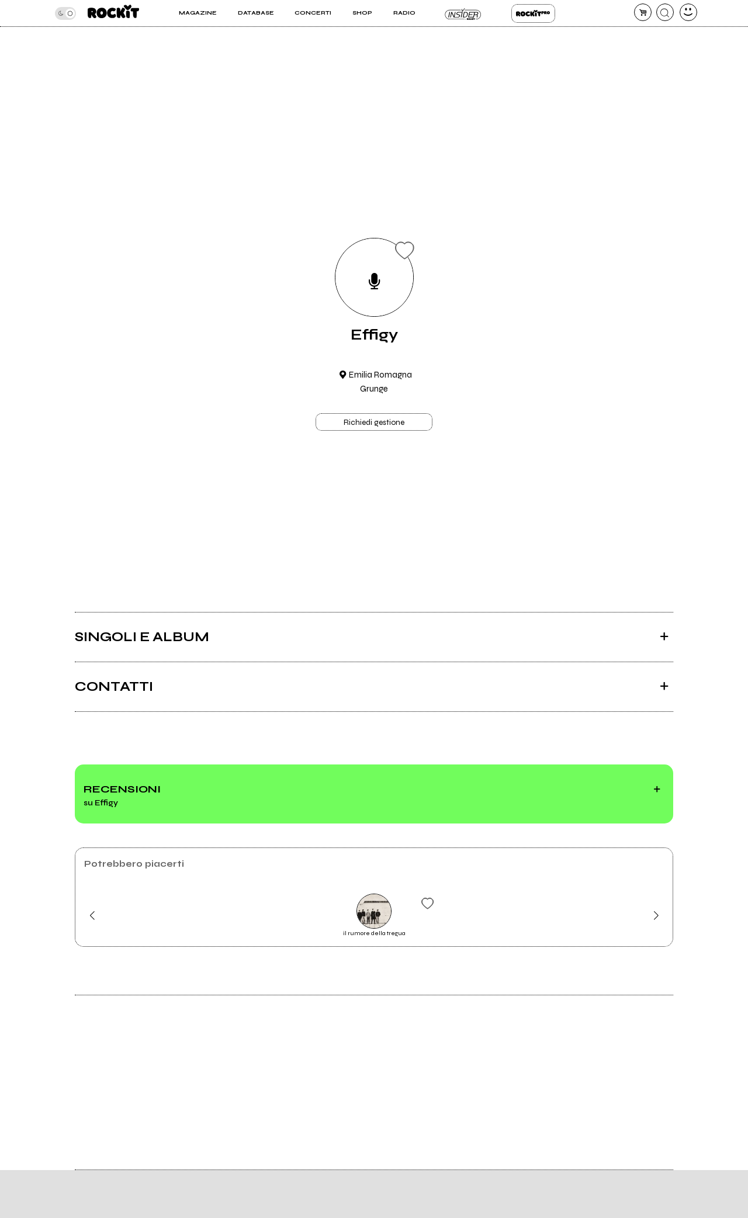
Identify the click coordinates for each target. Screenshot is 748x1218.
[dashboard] (688, 12)
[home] (113, 13)
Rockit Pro (533, 13)
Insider (463, 13)
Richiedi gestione (374, 422)
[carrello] (643, 12)
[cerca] (665, 12)
